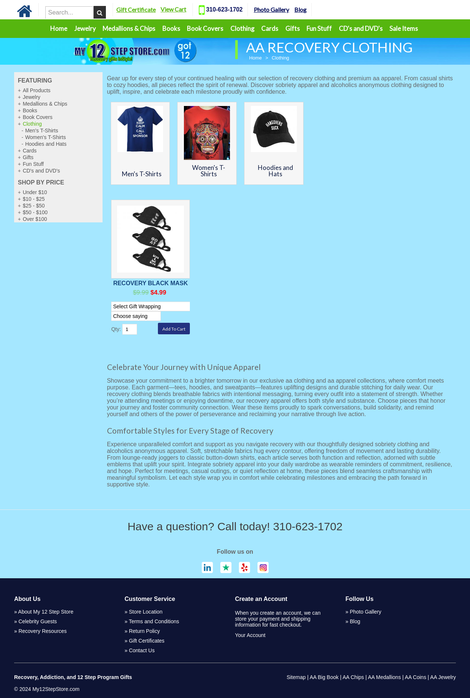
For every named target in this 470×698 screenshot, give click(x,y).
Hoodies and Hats (46, 144)
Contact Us (142, 650)
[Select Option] (153, 306)
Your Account (250, 635)
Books (171, 28)
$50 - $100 (35, 212)
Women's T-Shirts (45, 137)
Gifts (292, 28)
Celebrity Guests (38, 621)
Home (58, 28)
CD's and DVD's (361, 28)
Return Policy (144, 631)
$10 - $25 (34, 199)
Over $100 (35, 219)
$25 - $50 (34, 206)
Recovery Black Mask (150, 283)
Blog (310, 9)
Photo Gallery (281, 9)
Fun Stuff (319, 28)
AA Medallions (384, 677)
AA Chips (353, 677)
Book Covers (205, 28)
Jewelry (85, 28)
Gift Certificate (146, 9)
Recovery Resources (43, 631)
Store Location (145, 612)
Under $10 (35, 192)
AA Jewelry (443, 677)
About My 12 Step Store (46, 612)
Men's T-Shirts (41, 131)
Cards (269, 28)
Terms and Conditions (154, 621)
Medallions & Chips (129, 28)
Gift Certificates (147, 641)
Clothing (242, 28)
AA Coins (416, 677)
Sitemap (295, 677)
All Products (37, 90)
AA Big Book (323, 677)
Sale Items (403, 28)
